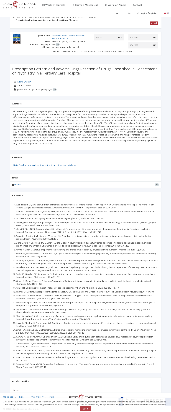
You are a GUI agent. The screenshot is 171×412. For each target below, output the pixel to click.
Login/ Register (147, 13)
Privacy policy (37, 396)
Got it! (85, 408)
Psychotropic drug (48, 165)
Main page (8, 396)
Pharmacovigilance (67, 165)
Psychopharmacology (29, 165)
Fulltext (17, 184)
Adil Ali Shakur (24, 81)
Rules (22, 396)
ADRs (15, 165)
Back (154, 23)
